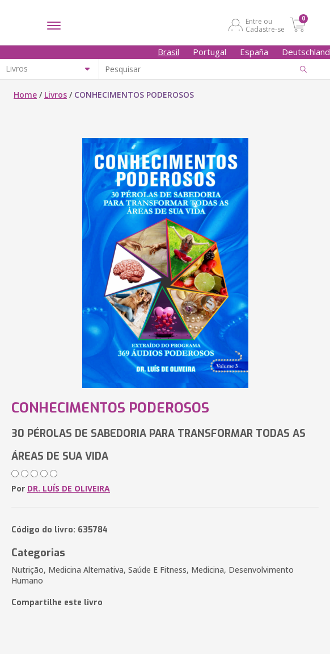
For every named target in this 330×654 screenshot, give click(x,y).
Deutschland (306, 51)
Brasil (168, 51)
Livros (55, 94)
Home (25, 94)
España (254, 51)
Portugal (209, 51)
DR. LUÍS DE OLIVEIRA (68, 488)
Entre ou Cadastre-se (265, 25)
